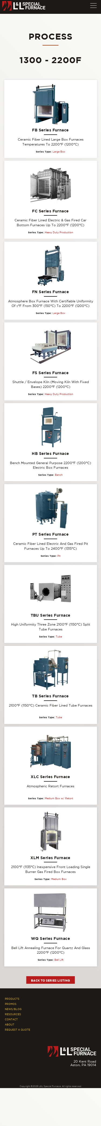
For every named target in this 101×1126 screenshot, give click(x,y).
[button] (93, 4)
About (9, 1024)
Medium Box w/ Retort (59, 798)
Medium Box (59, 879)
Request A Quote (17, 1029)
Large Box (59, 151)
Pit (59, 556)
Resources (13, 1014)
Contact (11, 1019)
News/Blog (13, 1009)
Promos (10, 1004)
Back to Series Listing (50, 980)
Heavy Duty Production (59, 232)
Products (12, 999)
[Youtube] (93, 1076)
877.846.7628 (85, 1068)
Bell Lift (59, 960)
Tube (59, 636)
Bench (59, 475)
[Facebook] (86, 1076)
